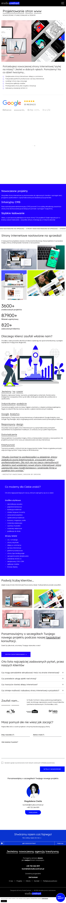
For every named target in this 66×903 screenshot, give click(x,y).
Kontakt (36, 881)
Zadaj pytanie (33, 812)
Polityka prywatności (50, 881)
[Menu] (62, 3)
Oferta (28, 881)
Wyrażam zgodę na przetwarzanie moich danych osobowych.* (29, 763)
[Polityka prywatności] (47, 763)
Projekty (19, 881)
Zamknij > (4, 901)
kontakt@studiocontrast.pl (33, 805)
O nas (11, 881)
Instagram (33, 877)
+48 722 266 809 (33, 807)
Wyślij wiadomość (52, 769)
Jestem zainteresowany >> (16, 654)
